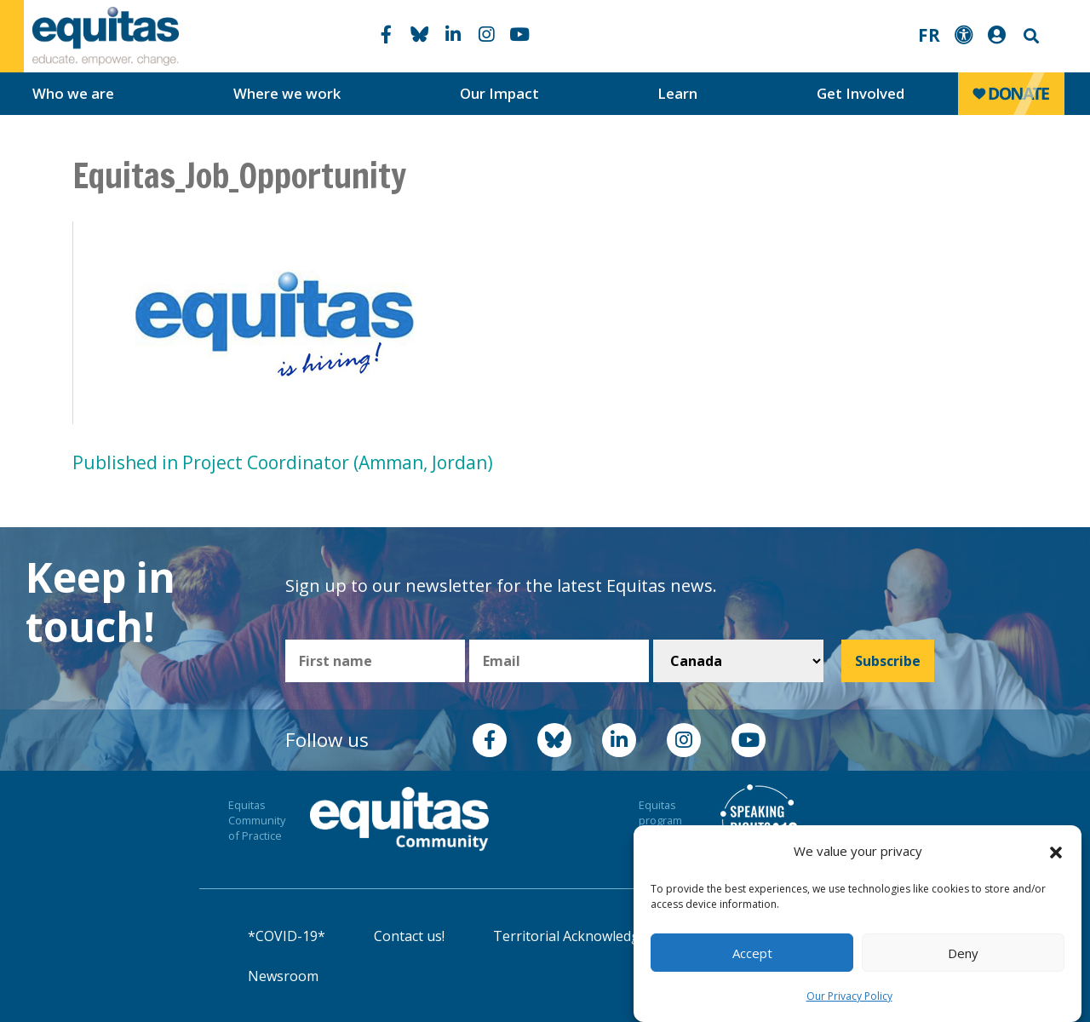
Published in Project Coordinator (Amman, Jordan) (282, 462)
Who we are (73, 93)
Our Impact (499, 93)
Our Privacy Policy (849, 996)
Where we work (287, 93)
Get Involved (860, 93)
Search (1029, 36)
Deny (963, 953)
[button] (1055, 851)
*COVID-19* (286, 936)
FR (929, 35)
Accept (752, 953)
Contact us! (409, 936)
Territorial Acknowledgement (586, 936)
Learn (677, 93)
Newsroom (283, 976)
